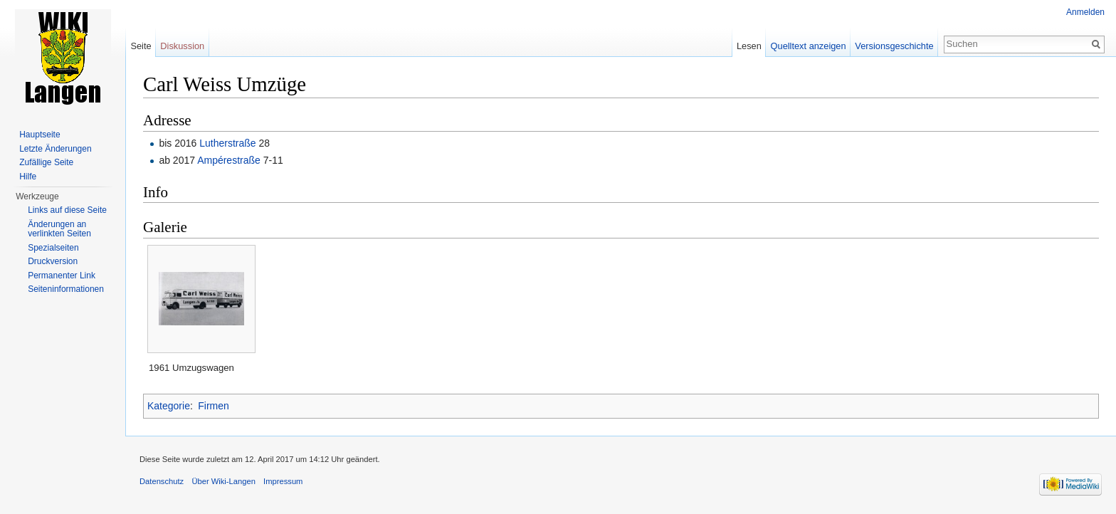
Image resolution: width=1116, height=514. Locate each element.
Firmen (213, 405)
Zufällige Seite (46, 162)
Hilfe (27, 177)
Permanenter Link (61, 275)
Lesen (749, 46)
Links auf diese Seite (67, 210)
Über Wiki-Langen (223, 481)
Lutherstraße (227, 143)
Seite (140, 46)
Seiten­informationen (66, 289)
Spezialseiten (53, 248)
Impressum (282, 481)
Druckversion (53, 261)
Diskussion (182, 46)
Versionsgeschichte (894, 46)
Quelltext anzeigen (808, 46)
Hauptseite (39, 135)
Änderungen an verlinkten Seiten (59, 229)
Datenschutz (162, 481)
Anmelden (1085, 12)
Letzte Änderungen (55, 149)
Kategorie (168, 405)
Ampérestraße (228, 160)
